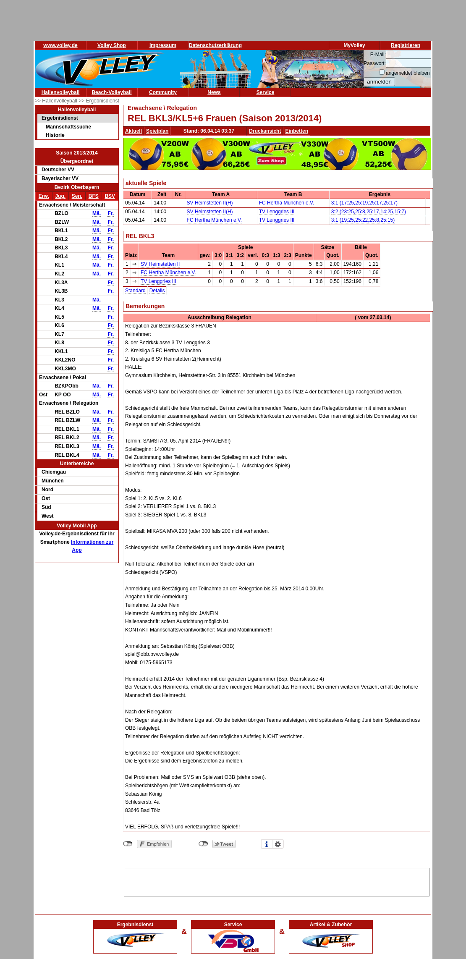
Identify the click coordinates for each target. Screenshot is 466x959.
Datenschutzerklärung (215, 45)
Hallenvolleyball (61, 92)
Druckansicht (265, 131)
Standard (135, 290)
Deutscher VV (58, 170)
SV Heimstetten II (160, 264)
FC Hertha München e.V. (286, 203)
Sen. (77, 196)
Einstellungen (278, 844)
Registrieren (405, 45)
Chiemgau (54, 472)
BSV (110, 196)
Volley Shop (111, 45)
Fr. (110, 213)
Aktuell (133, 131)
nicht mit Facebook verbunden (128, 843)
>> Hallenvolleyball (57, 101)
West (47, 516)
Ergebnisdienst (60, 118)
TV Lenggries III (277, 212)
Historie (55, 135)
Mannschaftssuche (68, 127)
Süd (46, 507)
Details (157, 290)
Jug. (60, 196)
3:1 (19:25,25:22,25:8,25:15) (363, 220)
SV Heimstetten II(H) (210, 203)
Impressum (162, 45)
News (213, 92)
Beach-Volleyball (111, 92)
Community (163, 92)
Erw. (44, 196)
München (53, 481)
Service (266, 92)
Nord (47, 490)
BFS (94, 196)
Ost (46, 498)
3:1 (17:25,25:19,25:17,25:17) (364, 203)
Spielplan (157, 131)
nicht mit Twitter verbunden (203, 843)
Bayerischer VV (60, 178)
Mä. (96, 213)
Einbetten (296, 131)
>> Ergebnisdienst (99, 101)
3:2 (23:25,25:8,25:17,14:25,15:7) (368, 212)
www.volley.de (60, 45)
